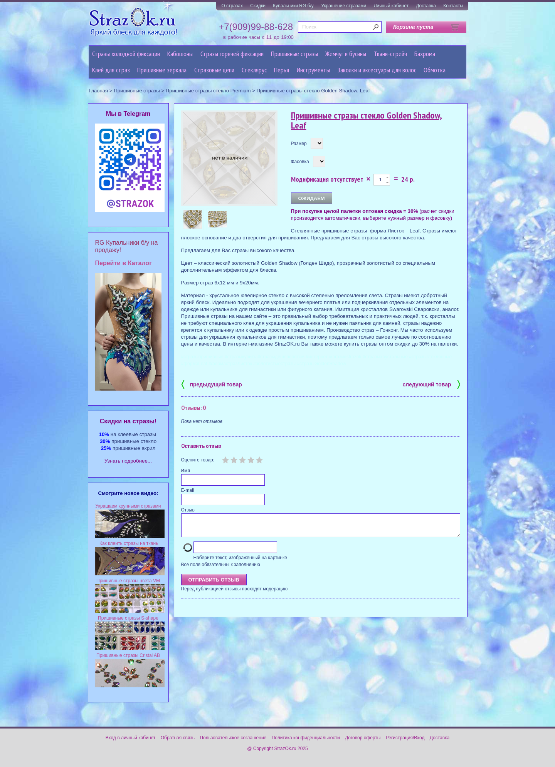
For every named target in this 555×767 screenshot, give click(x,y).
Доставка (426, 5)
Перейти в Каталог (123, 263)
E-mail (187, 490)
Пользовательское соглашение (233, 737)
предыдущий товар (211, 384)
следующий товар (431, 384)
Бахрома (424, 53)
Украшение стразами (343, 5)
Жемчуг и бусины (345, 53)
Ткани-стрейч (390, 53)
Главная (98, 91)
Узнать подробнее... (128, 461)
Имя (185, 470)
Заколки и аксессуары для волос (376, 69)
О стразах (232, 5)
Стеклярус (254, 69)
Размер (299, 143)
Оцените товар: (197, 460)
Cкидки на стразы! (128, 421)
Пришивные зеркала (162, 69)
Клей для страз (111, 69)
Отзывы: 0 (193, 407)
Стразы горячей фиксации (232, 53)
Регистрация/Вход (405, 737)
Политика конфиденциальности (306, 737)
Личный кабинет (391, 5)
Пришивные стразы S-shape (128, 618)
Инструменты (313, 69)
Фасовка (300, 161)
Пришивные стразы (294, 53)
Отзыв (188, 510)
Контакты (453, 5)
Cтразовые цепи (214, 69)
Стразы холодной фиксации (126, 53)
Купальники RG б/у (293, 5)
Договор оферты (362, 737)
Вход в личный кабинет (131, 737)
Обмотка (435, 69)
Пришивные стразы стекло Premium (208, 91)
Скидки (258, 5)
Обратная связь (178, 737)
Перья (281, 69)
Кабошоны (180, 53)
